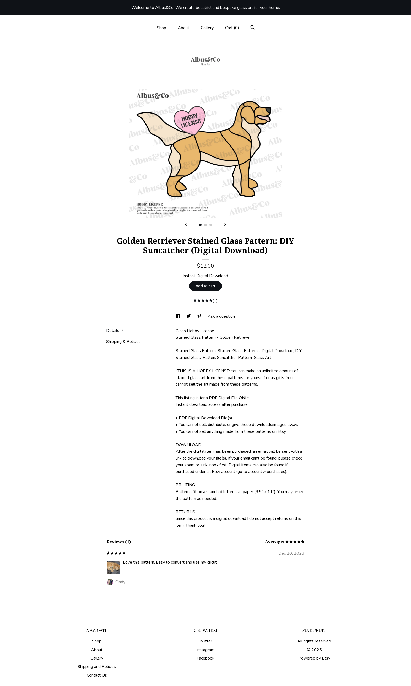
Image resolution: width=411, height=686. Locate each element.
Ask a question (221, 316)
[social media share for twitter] (189, 316)
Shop (161, 28)
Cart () (232, 28)
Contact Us (97, 675)
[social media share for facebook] (178, 316)
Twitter (205, 641)
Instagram (205, 650)
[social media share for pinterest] (199, 316)
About (183, 28)
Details (115, 330)
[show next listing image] (225, 225)
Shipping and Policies (97, 666)
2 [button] (205, 225)
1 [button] (200, 225)
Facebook (205, 658)
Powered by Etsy (314, 658)
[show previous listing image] (186, 225)
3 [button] (210, 225)
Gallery (207, 28)
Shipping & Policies (123, 341)
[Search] (253, 28)
